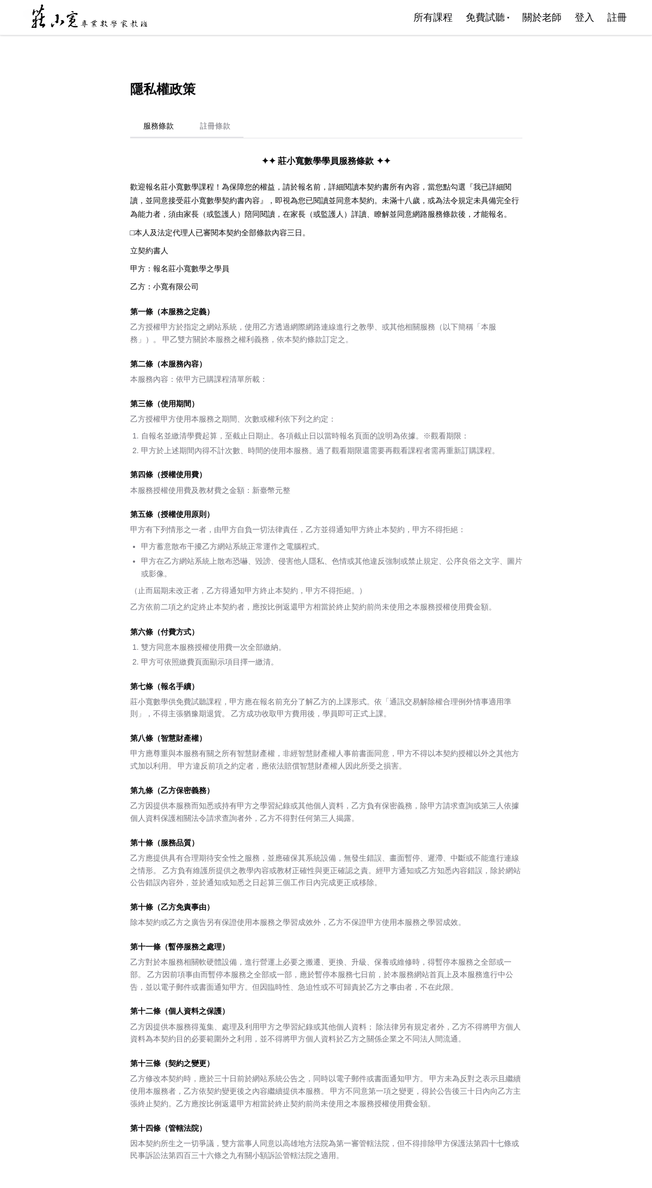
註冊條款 (215, 125)
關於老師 (542, 17)
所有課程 (433, 17)
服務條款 (158, 125)
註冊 (617, 17)
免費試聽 (487, 17)
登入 (584, 17)
